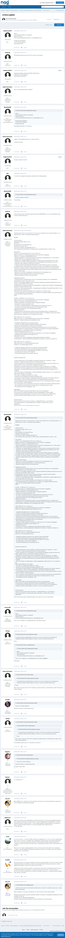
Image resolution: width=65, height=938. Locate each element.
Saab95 (7, 860)
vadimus (7, 211)
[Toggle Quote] (15, 110)
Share (49, 19)
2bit (7, 173)
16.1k (7, 809)
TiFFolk (7, 631)
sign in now (30, 910)
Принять (61, 935)
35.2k (7, 871)
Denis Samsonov (7, 87)
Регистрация (60, 2)
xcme (7, 836)
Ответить (59, 24)
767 (7, 184)
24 (8, 42)
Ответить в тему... (13, 915)
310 (8, 828)
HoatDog (7, 52)
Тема (28, 929)
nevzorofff (7, 607)
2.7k (7, 762)
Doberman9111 (12, 18)
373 (7, 618)
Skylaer (7, 777)
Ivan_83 (7, 798)
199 (8, 98)
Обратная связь (34, 929)
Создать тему (49, 24)
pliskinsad (7, 817)
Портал (9, 6)
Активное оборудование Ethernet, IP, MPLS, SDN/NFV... (25, 20)
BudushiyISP (7, 107)
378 (7, 222)
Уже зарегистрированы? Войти (47, 2)
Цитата (25, 47)
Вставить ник (17, 47)
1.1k (8, 788)
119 (8, 63)
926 (7, 118)
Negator (7, 751)
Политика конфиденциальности (57, 931)
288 (7, 642)
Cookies (41, 929)
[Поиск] (47, 7)
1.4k (7, 710)
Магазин (4, 6)
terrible (7, 699)
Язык (23, 929)
